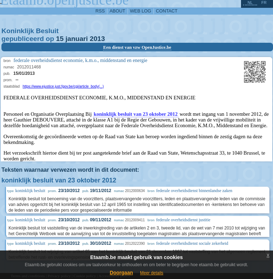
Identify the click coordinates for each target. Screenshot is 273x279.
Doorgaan (121, 272)
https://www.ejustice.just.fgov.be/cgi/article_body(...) (63, 86)
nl (249, 2)
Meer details (151, 272)
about (117, 11)
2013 (97, 38)
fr (264, 2)
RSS (100, 11)
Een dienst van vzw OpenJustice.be (137, 47)
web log (140, 11)
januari (76, 38)
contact (167, 11)
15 (60, 38)
